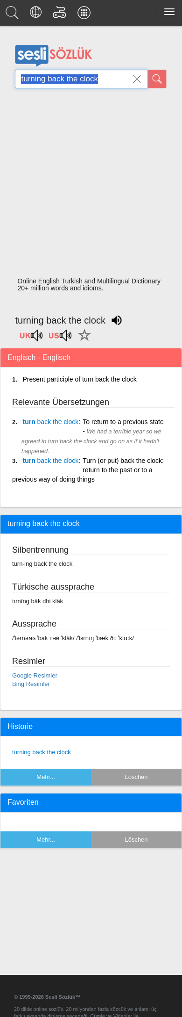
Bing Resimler (31, 683)
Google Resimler (34, 675)
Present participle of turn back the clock (79, 379)
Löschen (136, 776)
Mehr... (45, 776)
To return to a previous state (123, 422)
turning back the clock (41, 752)
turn (50, 422)
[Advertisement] (87, 185)
